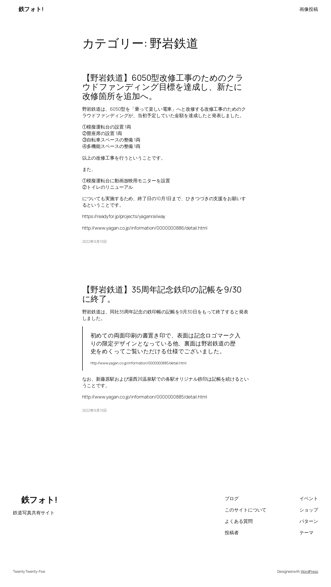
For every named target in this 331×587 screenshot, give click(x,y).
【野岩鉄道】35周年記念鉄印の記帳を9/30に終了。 (162, 294)
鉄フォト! (28, 9)
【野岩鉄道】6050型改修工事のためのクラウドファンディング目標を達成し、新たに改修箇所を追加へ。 (163, 87)
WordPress (309, 571)
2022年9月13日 (94, 241)
